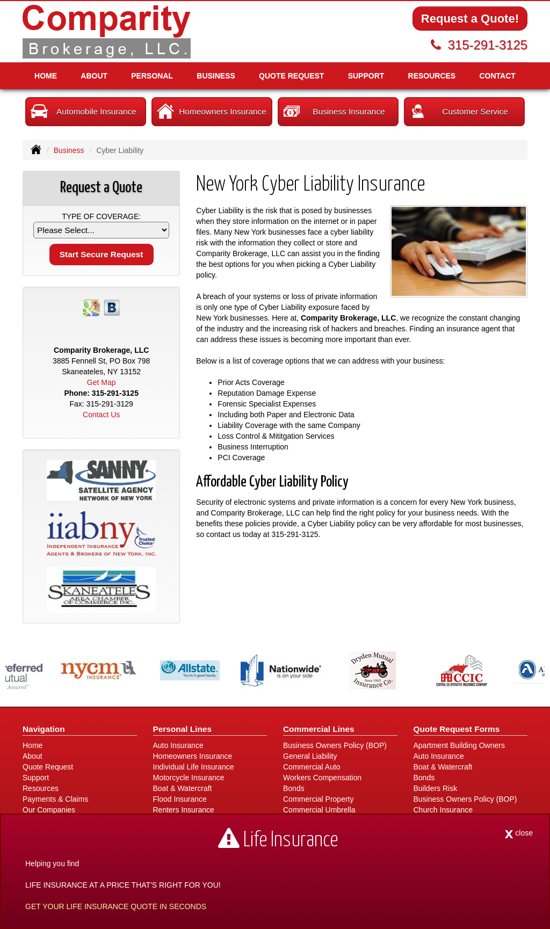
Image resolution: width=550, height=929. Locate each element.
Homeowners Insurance (211, 111)
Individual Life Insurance (193, 767)
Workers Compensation (322, 777)
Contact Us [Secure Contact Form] (101, 414)
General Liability (310, 756)
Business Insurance (334, 111)
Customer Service (458, 111)
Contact (497, 75)
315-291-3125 (487, 45)
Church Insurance (443, 809)
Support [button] (366, 75)
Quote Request (48, 767)
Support (36, 777)
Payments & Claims (55, 799)
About (94, 75)
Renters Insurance (183, 809)
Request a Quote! (470, 18)
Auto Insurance (178, 745)
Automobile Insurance (83, 111)
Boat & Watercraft (182, 788)
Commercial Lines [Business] (318, 729)
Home (45, 75)
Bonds (294, 788)
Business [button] (216, 75)
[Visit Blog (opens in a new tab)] (111, 307)
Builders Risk (436, 788)
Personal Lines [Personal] (182, 729)
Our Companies (49, 809)
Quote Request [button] (291, 75)
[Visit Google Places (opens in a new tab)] (91, 307)
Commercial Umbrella (319, 809)
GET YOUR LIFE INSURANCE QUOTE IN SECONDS (115, 906)
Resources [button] (432, 75)
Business (69, 150)
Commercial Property (318, 799)
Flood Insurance (180, 799)
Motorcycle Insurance (189, 777)
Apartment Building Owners (459, 745)
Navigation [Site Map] (44, 729)
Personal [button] (152, 75)
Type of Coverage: (101, 216)
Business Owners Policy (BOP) (335, 745)
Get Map (101, 382)
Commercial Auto (312, 767)
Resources (41, 788)
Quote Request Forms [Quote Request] (457, 729)
